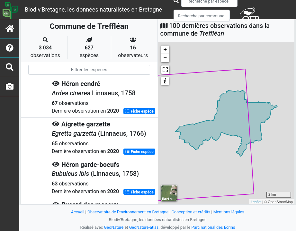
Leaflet (256, 202)
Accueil (77, 212)
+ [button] (165, 50)
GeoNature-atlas (144, 227)
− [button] (165, 58)
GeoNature (113, 227)
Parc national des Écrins (214, 227)
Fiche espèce (139, 111)
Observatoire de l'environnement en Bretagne (128, 212)
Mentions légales (229, 212)
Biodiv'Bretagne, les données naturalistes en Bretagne (93, 9)
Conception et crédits (191, 212)
